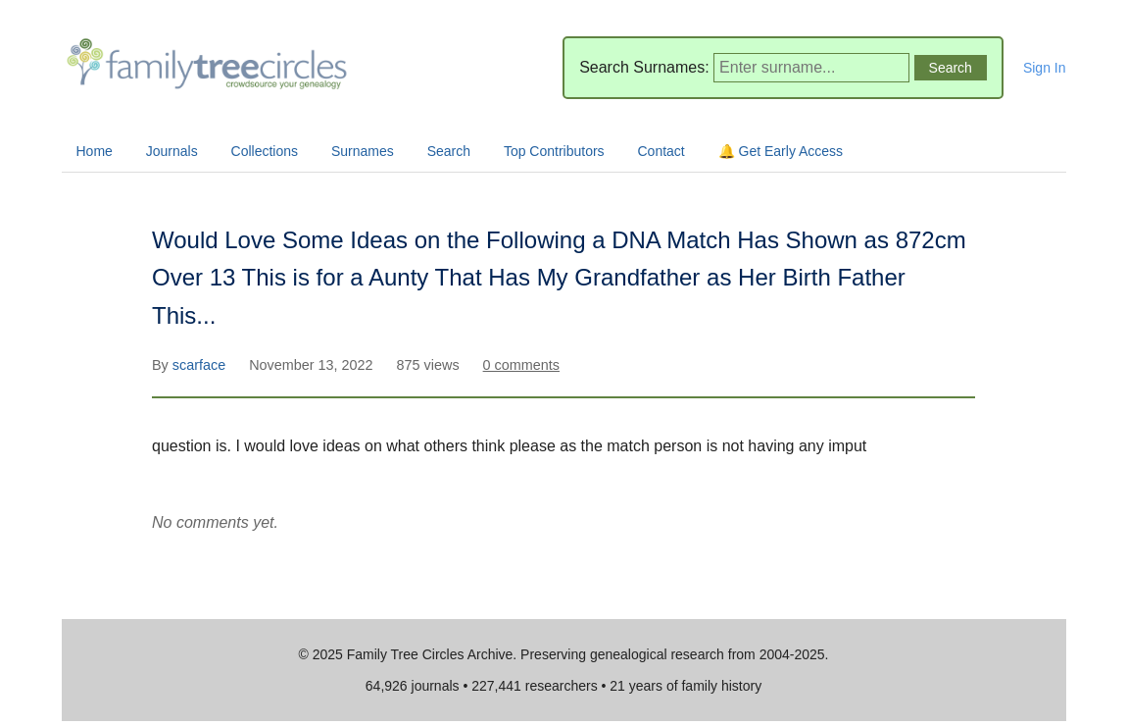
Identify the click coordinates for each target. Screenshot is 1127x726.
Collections (264, 151)
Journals (172, 151)
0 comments (521, 365)
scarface (200, 365)
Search (448, 151)
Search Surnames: (644, 67)
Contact (661, 151)
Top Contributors (554, 151)
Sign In (1044, 68)
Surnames (362, 151)
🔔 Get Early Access (780, 151)
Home (94, 151)
